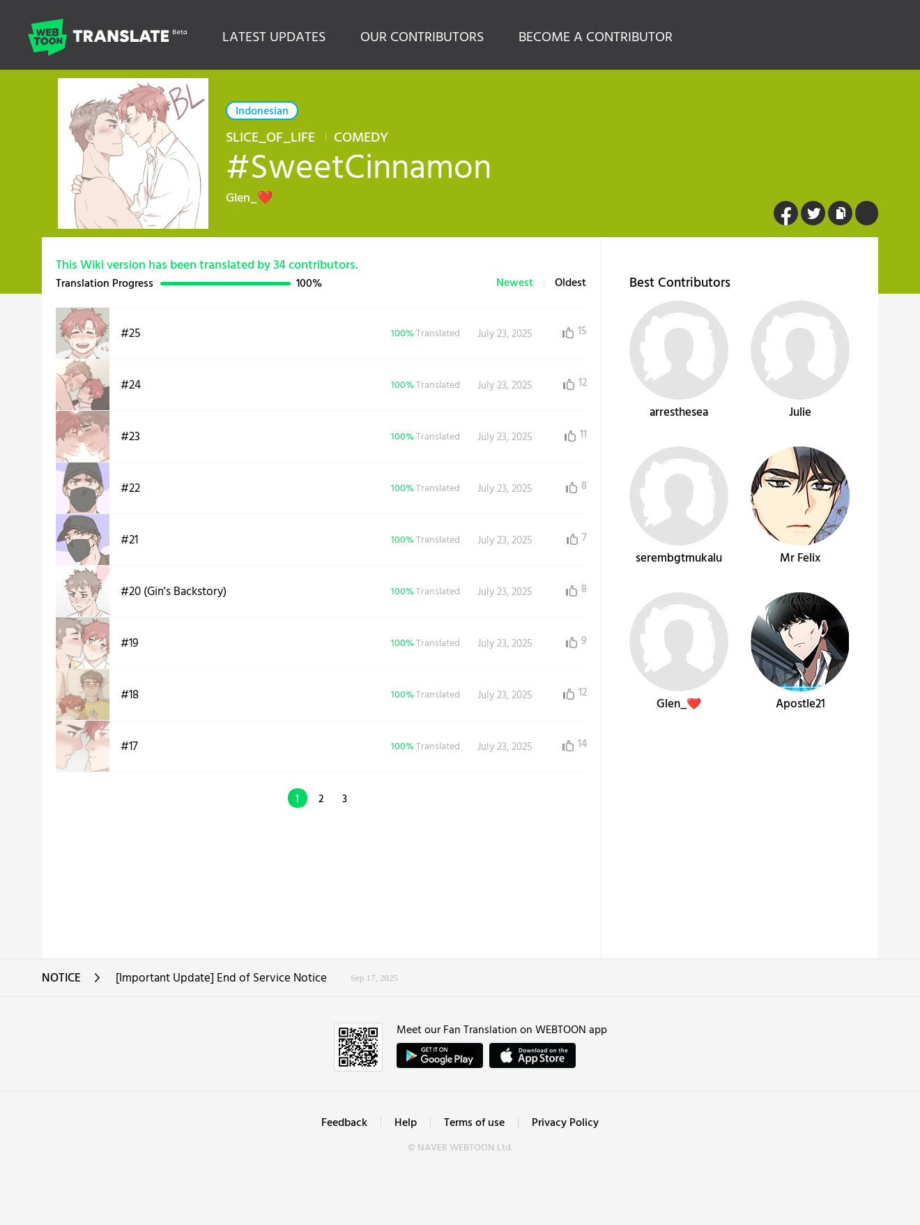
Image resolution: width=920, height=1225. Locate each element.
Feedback (344, 1123)
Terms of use (474, 1123)
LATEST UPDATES (273, 38)
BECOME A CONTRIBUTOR (596, 38)
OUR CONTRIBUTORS (422, 38)
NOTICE (71, 982)
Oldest (570, 283)
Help (405, 1123)
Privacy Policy (565, 1123)
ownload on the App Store (532, 1055)
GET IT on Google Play (440, 1055)
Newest (514, 283)
